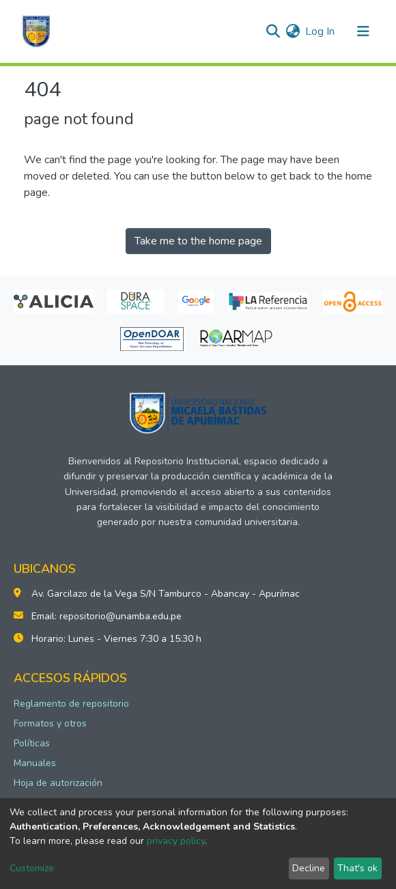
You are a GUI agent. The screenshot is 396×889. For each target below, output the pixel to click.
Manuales (35, 763)
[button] (292, 31)
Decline (308, 868)
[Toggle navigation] (363, 31)
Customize (32, 868)
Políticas (32, 743)
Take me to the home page (198, 241)
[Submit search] (272, 31)
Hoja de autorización (58, 782)
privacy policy (176, 840)
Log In (320, 31)
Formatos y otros (50, 723)
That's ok (357, 868)
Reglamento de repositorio (71, 703)
